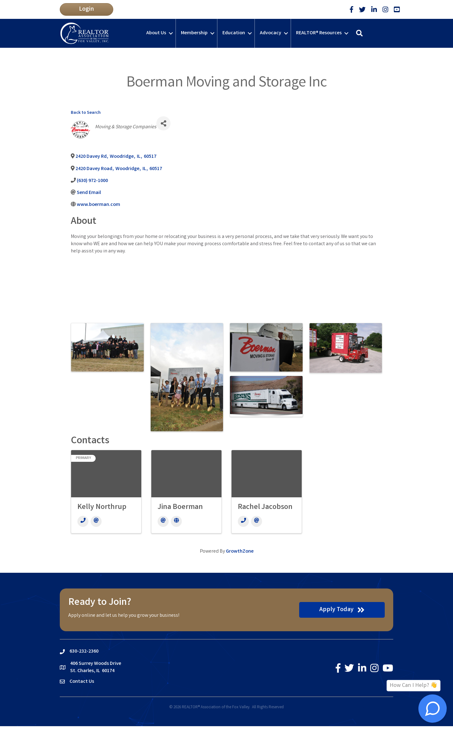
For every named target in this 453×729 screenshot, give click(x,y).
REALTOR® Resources (319, 33)
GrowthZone (240, 551)
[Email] (96, 521)
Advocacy (270, 33)
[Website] (176, 521)
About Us (156, 33)
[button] (86, 9)
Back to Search (86, 113)
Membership (194, 33)
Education (233, 33)
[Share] (163, 123)
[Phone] (82, 521)
